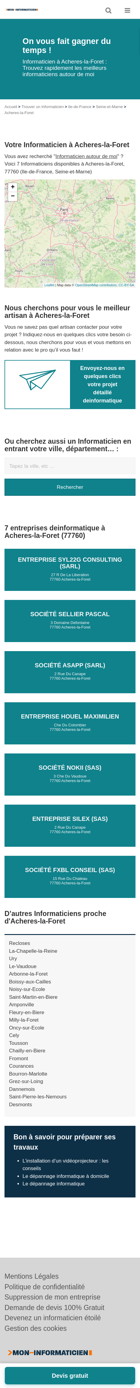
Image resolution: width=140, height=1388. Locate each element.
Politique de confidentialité (45, 1287)
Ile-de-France (79, 106)
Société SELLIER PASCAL (70, 614)
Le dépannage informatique (54, 1184)
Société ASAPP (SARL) (70, 665)
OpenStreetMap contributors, (96, 285)
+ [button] (13, 187)
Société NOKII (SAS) (70, 767)
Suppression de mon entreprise (53, 1297)
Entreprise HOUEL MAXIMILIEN (70, 716)
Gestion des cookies (36, 1328)
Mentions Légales (32, 1276)
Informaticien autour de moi (86, 156)
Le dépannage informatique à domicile (66, 1176)
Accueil (11, 106)
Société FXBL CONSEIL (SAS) (70, 870)
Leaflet (49, 285)
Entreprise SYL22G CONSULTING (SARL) (70, 563)
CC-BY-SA (126, 285)
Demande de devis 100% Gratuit (54, 1308)
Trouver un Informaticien (43, 106)
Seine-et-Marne (109, 106)
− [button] (13, 196)
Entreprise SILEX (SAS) (70, 818)
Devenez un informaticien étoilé (53, 1318)
